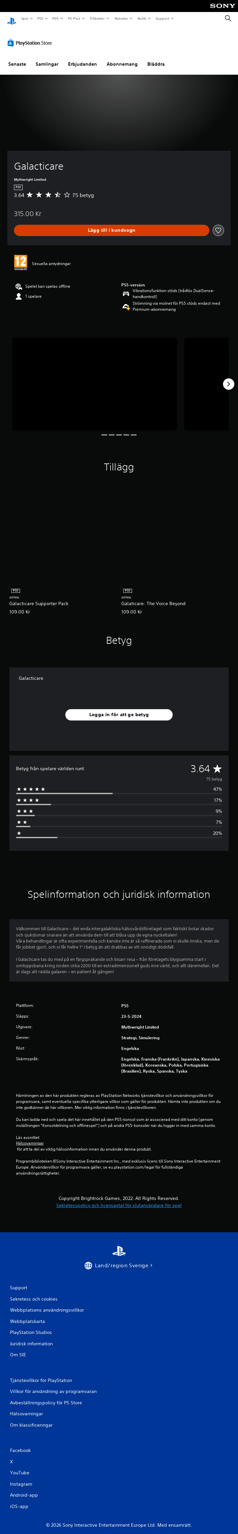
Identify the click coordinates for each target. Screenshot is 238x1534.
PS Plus (74, 18)
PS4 (55, 18)
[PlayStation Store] (31, 36)
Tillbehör (97, 18)
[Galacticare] (94, 377)
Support (162, 18)
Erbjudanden (82, 58)
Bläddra (156, 58)
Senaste (17, 58)
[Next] (228, 377)
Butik (141, 18)
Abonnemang (122, 58)
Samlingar (47, 58)
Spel (24, 18)
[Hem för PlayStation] (11, 18)
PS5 (40, 18)
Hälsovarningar (30, 1137)
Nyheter (121, 18)
